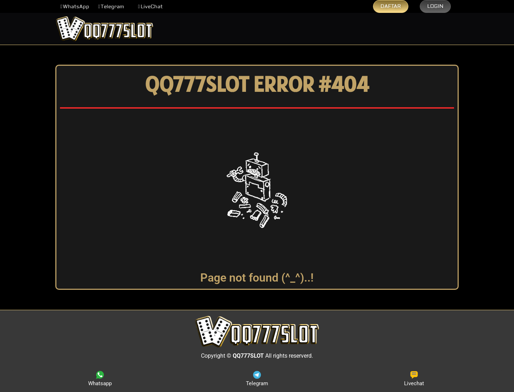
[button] (74, 6)
